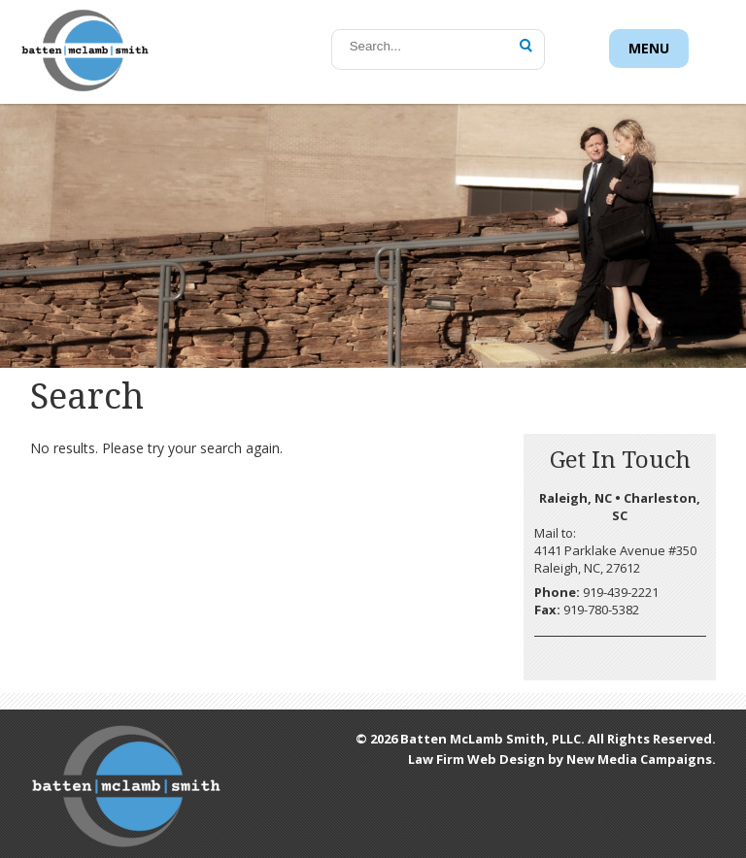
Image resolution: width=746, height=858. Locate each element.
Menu (648, 48)
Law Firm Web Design (476, 759)
